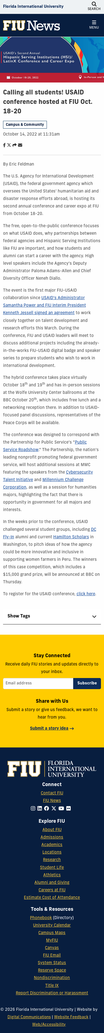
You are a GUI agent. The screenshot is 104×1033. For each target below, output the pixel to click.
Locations (52, 853)
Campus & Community (25, 125)
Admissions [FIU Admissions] (51, 838)
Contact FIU (52, 793)
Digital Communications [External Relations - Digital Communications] (29, 1017)
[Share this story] (13, 146)
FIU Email (52, 956)
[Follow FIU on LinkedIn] (40, 809)
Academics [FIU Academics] (51, 845)
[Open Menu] (94, 25)
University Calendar (52, 926)
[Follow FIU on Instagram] (34, 809)
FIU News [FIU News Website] (52, 801)
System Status (52, 963)
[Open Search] (94, 6)
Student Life (52, 868)
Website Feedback (71, 1017)
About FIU (52, 830)
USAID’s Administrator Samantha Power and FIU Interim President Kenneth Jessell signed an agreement (44, 305)
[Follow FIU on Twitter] (55, 809)
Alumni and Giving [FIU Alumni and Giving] (51, 883)
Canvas (52, 948)
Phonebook (41, 918)
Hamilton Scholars (71, 537)
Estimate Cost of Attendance (52, 898)
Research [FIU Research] (52, 860)
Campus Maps (51, 933)
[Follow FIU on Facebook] (47, 809)
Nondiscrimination (52, 978)
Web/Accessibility (49, 1025)
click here (86, 594)
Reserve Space (52, 971)
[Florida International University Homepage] (33, 7)
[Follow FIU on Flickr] (69, 809)
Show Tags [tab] (18, 616)
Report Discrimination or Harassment (52, 993)
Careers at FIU (52, 890)
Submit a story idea (49, 729)
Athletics (52, 875)
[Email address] (38, 683)
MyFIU (52, 941)
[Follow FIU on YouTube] (62, 809)
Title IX (52, 986)
